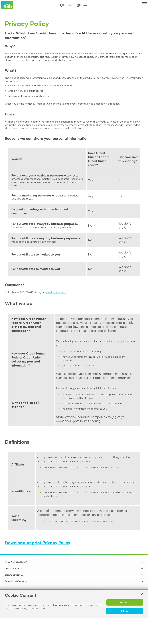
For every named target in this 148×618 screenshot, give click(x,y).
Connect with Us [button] (14, 574)
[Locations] (67, 5)
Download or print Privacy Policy (37, 542)
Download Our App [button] (16, 581)
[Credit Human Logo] (7, 5)
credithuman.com (56, 292)
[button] (141, 594)
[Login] (82, 5)
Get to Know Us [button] (13, 568)
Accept (124, 602)
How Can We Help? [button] (16, 562)
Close (124, 611)
